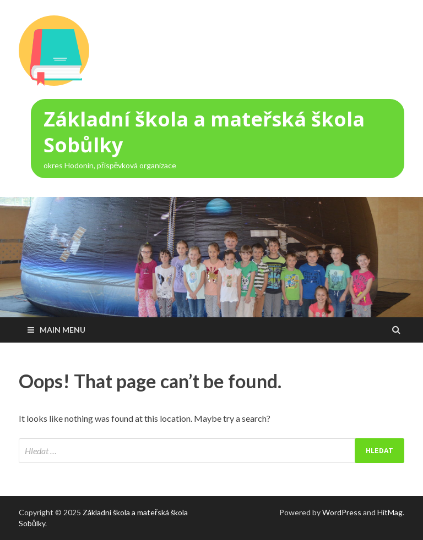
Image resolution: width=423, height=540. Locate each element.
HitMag (390, 512)
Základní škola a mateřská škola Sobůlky (204, 132)
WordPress (341, 512)
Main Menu (62, 329)
